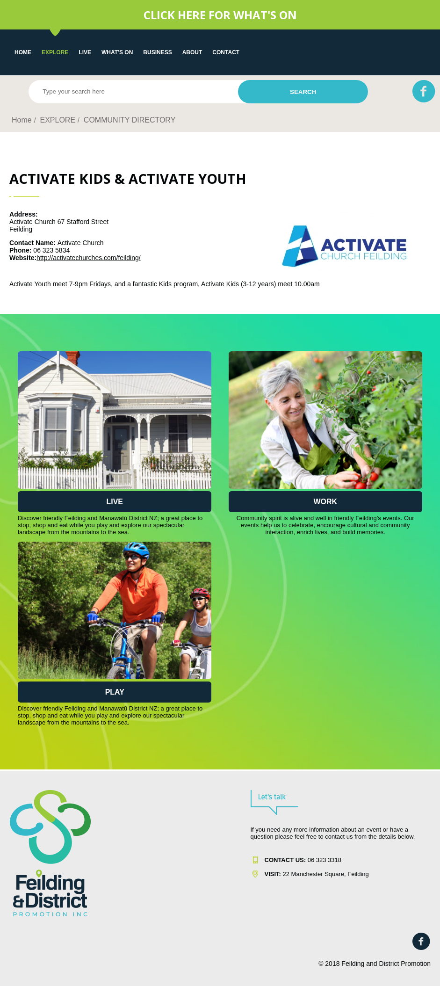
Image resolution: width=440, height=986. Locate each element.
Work (325, 502)
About (192, 52)
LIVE (85, 52)
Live (114, 502)
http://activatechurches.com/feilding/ (88, 257)
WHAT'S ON (117, 52)
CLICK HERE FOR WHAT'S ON (220, 14)
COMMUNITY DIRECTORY (129, 120)
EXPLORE (55, 52)
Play (114, 692)
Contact (225, 52)
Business (157, 52)
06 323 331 (301, 859)
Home (22, 52)
